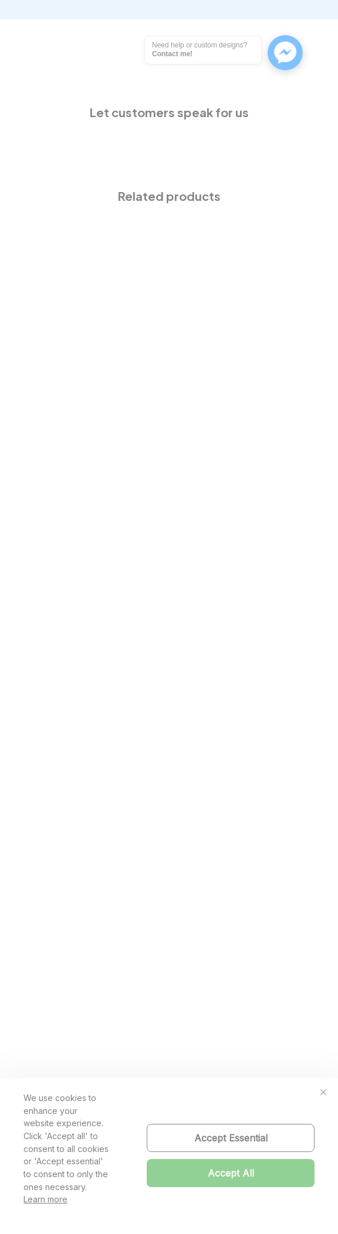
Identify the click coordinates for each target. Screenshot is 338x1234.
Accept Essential (231, 1138)
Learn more (45, 1199)
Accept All (231, 1173)
